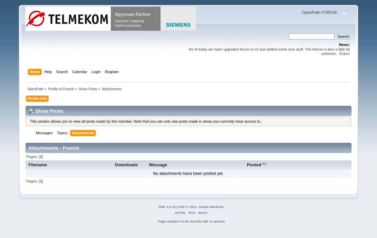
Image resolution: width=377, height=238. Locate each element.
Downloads (126, 164)
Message (158, 164)
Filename (37, 164)
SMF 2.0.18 (167, 207)
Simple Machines (211, 207)
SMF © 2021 (187, 207)
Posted (256, 164)
